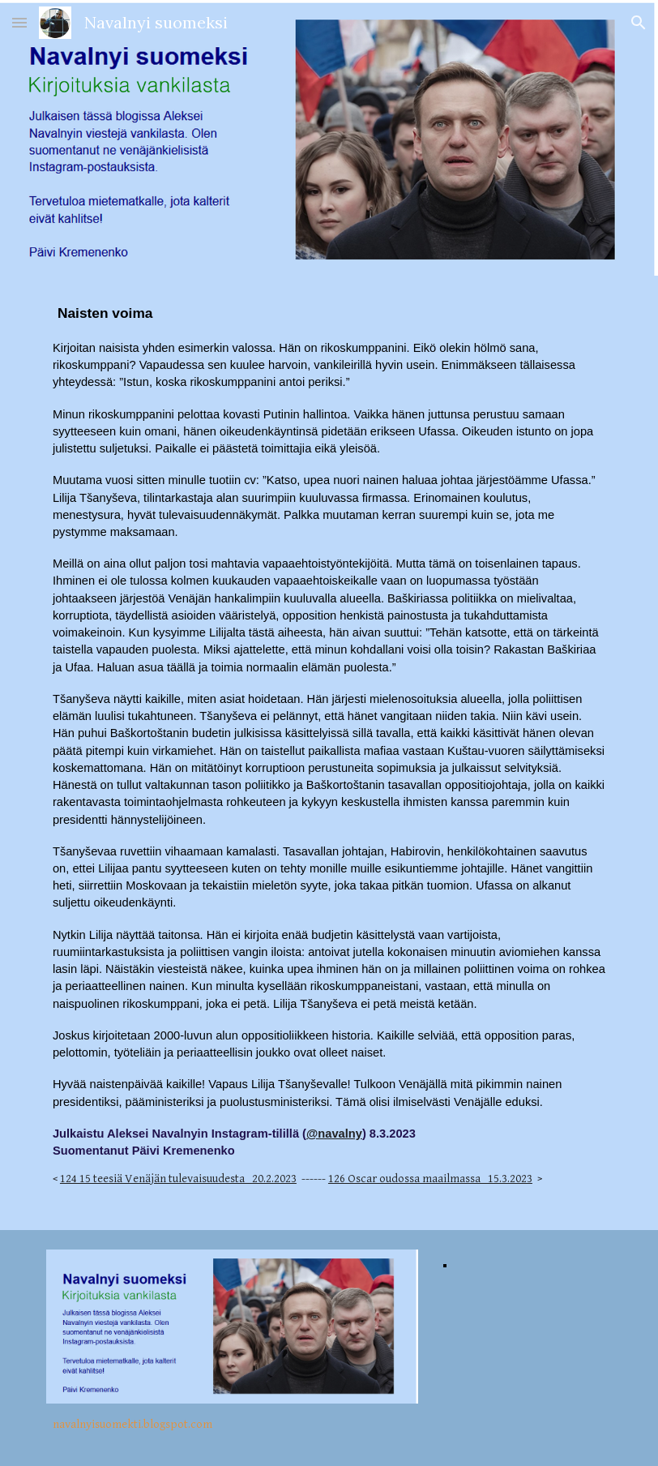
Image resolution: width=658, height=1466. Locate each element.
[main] (329, 753)
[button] (19, 22)
